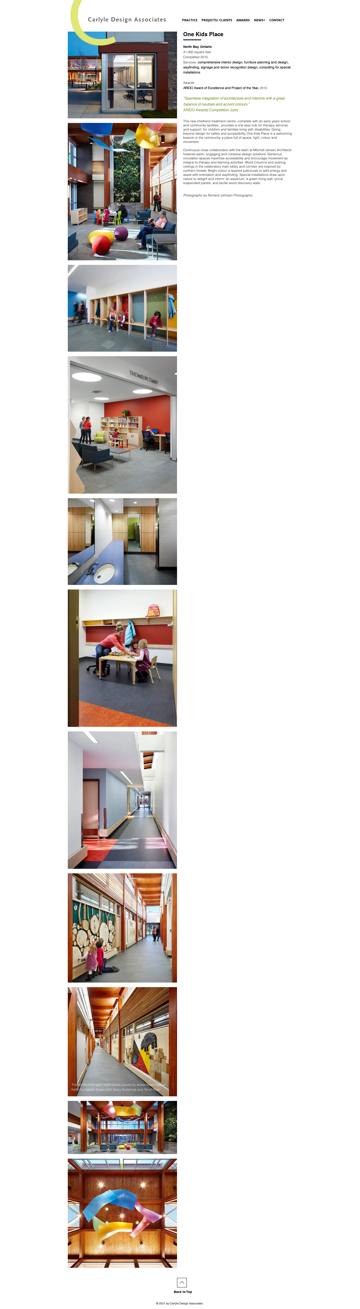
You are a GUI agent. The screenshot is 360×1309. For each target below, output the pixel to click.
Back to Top (183, 1292)
